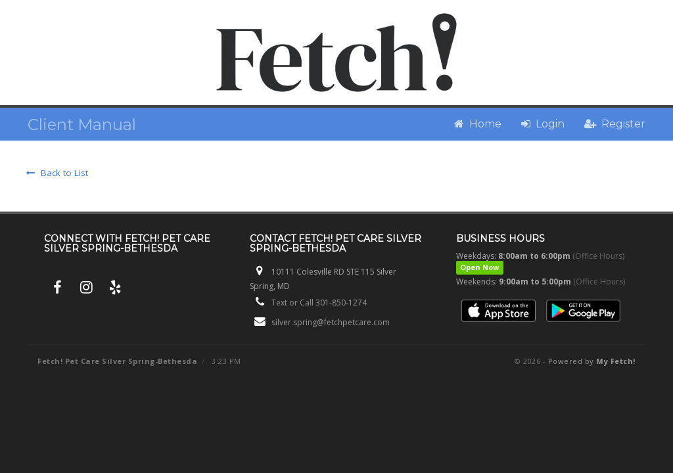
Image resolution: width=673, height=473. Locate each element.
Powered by (592, 361)
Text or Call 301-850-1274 (319, 302)
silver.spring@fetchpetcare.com (330, 322)
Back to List (57, 173)
